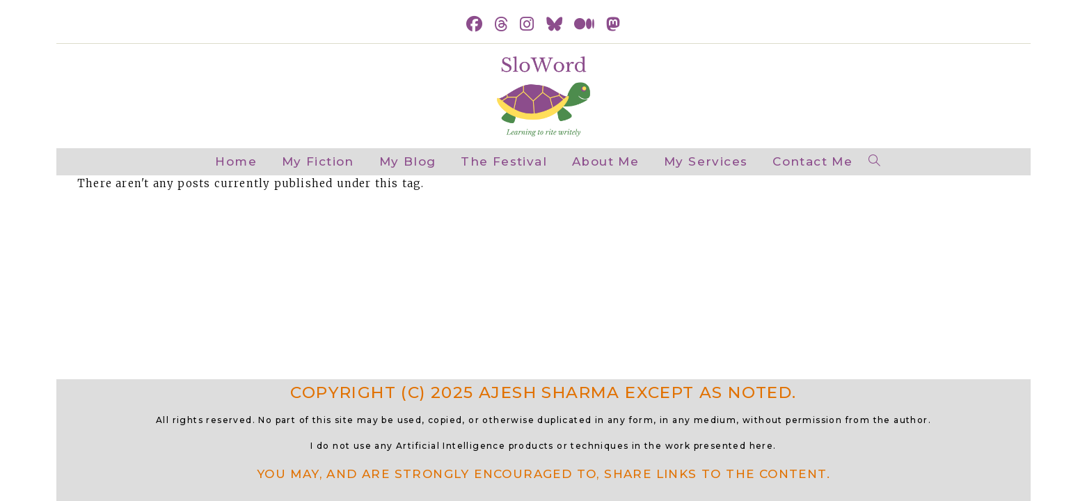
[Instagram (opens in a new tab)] (527, 24)
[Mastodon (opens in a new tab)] (613, 24)
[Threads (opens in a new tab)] (501, 24)
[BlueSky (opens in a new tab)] (555, 24)
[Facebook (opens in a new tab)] (475, 24)
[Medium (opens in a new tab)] (585, 24)
